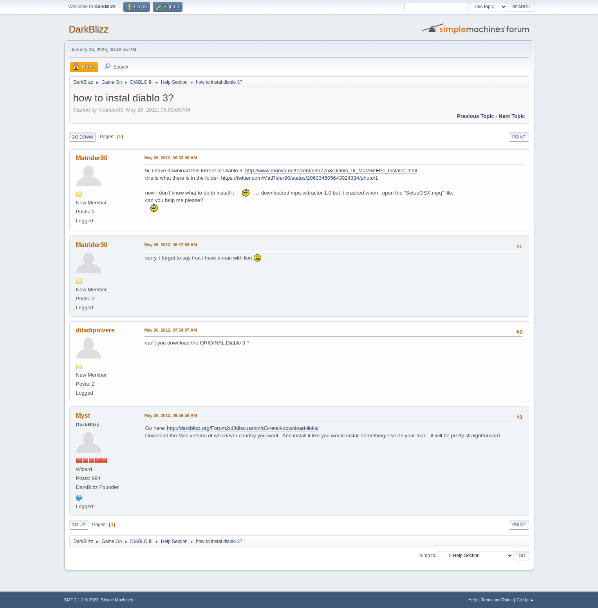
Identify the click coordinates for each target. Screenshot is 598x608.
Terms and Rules (497, 599)
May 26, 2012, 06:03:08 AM (171, 157)
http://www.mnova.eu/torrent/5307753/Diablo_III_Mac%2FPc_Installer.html (331, 170)
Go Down (83, 137)
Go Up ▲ (525, 599)
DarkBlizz (88, 29)
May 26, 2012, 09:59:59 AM (171, 415)
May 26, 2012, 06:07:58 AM (171, 244)
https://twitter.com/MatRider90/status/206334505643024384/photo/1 (299, 178)
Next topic (512, 116)
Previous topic (475, 116)
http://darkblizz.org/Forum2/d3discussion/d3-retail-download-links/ (242, 428)
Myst (83, 415)
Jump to (427, 555)
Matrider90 (92, 158)
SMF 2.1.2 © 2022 (81, 599)
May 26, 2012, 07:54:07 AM (171, 330)
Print (519, 137)
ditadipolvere (95, 330)
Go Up (79, 524)
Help (472, 599)
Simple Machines (117, 599)
